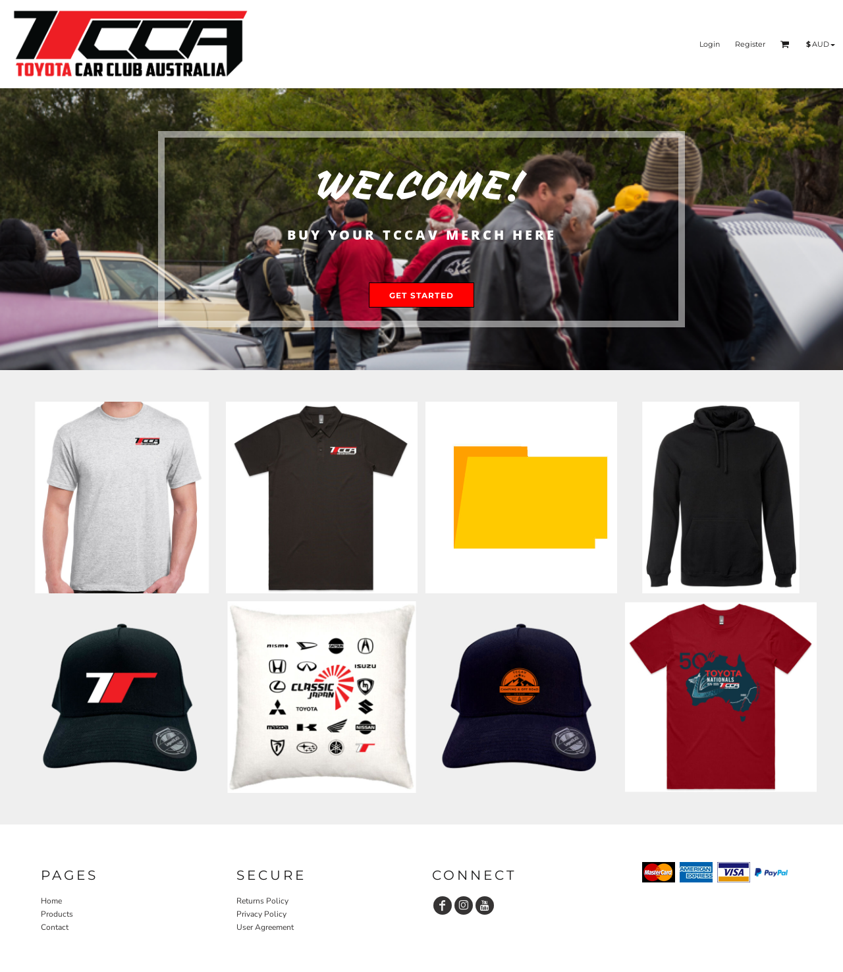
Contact (54, 927)
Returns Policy (262, 901)
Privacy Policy (261, 914)
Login (709, 44)
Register (750, 44)
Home (51, 901)
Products (57, 914)
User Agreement (265, 927)
